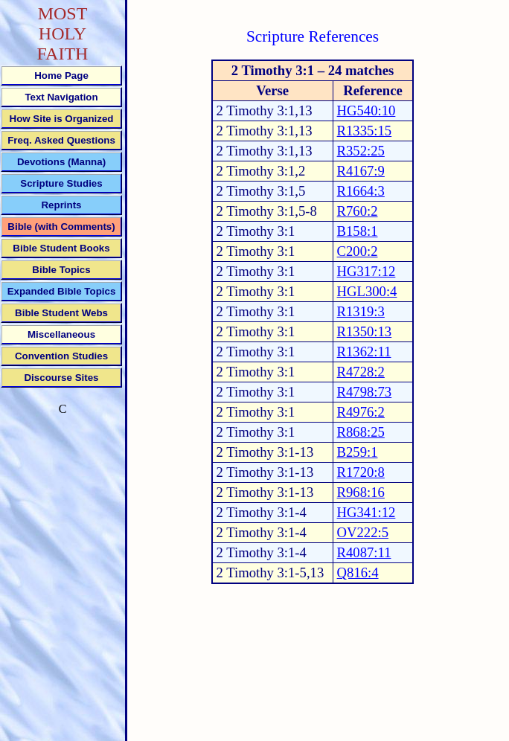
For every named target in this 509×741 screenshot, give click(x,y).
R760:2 (357, 211)
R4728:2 (361, 371)
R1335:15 (364, 130)
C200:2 (357, 251)
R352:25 (361, 150)
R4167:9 (361, 171)
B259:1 (357, 452)
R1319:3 (361, 311)
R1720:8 (361, 472)
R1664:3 (361, 191)
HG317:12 (366, 271)
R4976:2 (361, 412)
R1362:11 (364, 351)
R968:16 (361, 492)
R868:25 (361, 432)
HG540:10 (366, 110)
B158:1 (357, 231)
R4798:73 (364, 392)
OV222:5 (362, 532)
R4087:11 (364, 552)
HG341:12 (366, 512)
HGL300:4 (367, 291)
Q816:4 (358, 572)
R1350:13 (364, 331)
